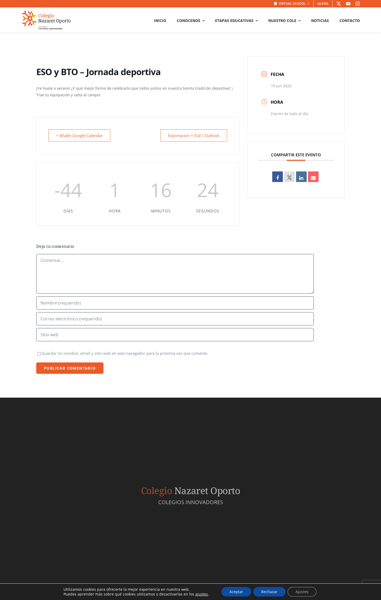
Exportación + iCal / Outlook (193, 135)
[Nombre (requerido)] (175, 303)
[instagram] (358, 4)
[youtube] (348, 4)
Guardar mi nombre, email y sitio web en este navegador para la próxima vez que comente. (125, 353)
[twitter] (339, 4)
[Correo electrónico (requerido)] (175, 318)
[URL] (175, 334)
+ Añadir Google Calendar (79, 135)
